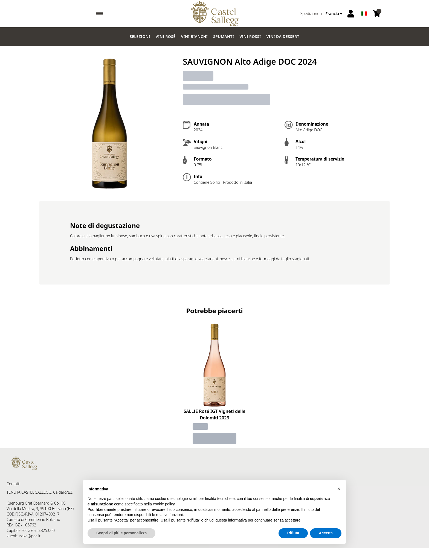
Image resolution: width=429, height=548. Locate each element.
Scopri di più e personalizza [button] (121, 533)
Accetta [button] (326, 533)
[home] (214, 13)
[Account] (351, 13)
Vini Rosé (166, 36)
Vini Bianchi (194, 36)
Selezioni (140, 36)
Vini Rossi (250, 36)
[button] (338, 488)
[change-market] (321, 13)
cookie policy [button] (164, 504)
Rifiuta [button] (293, 533)
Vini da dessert (282, 36)
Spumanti (223, 36)
